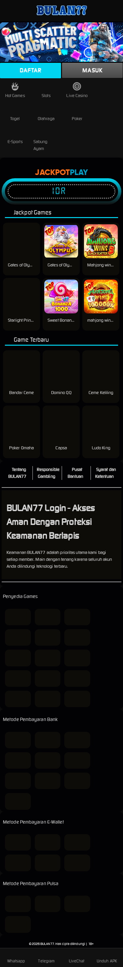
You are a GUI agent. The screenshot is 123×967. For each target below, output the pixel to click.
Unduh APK (107, 957)
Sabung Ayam (41, 139)
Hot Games (15, 90)
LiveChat (76, 957)
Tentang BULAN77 (17, 473)
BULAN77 (47, 944)
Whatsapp (16, 957)
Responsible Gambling (48, 473)
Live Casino (77, 90)
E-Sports (15, 136)
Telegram (46, 957)
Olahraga (46, 113)
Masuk (92, 70)
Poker (77, 113)
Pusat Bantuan (75, 473)
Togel (15, 113)
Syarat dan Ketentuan (105, 473)
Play (79, 173)
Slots (46, 90)
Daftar (30, 70)
